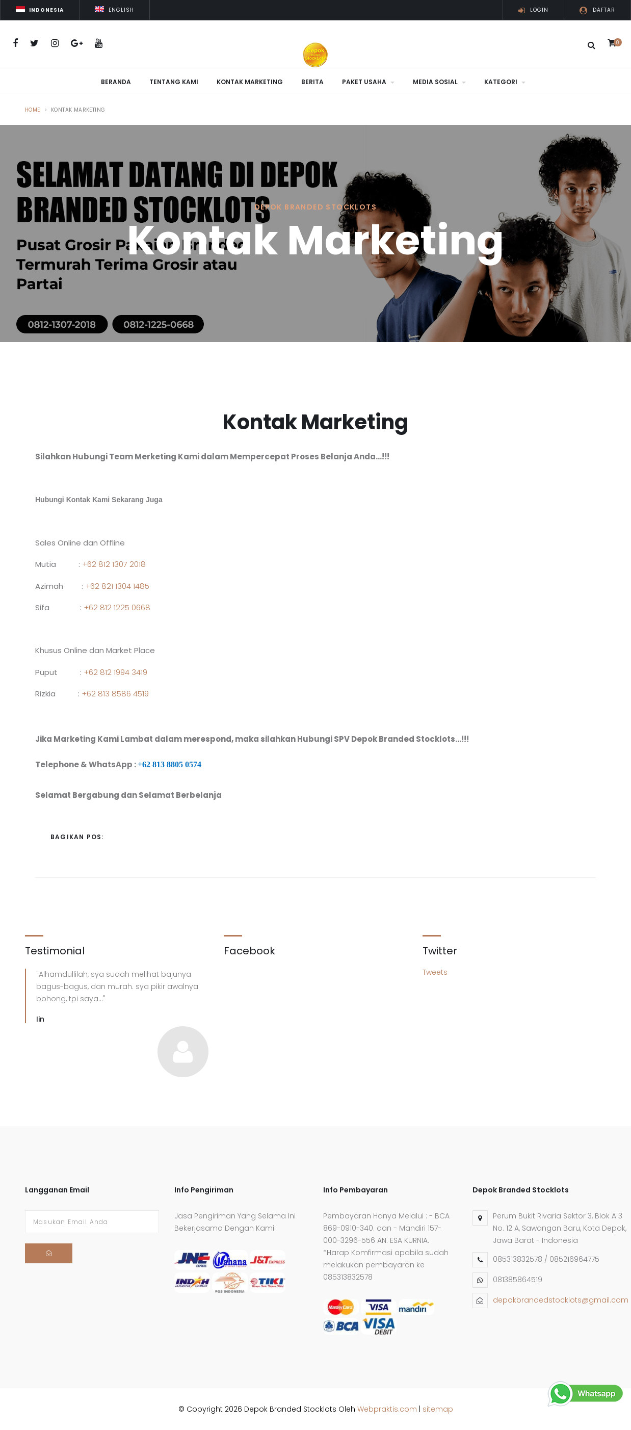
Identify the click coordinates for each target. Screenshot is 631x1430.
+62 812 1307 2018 (114, 563)
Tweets (435, 971)
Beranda (116, 81)
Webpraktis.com (387, 1408)
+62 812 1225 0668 (117, 606)
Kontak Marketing (250, 81)
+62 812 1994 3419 (115, 671)
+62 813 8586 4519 (115, 692)
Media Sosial (439, 81)
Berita (312, 81)
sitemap (438, 1408)
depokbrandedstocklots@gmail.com (560, 1299)
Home (32, 109)
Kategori (504, 81)
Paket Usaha (368, 81)
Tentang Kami (173, 81)
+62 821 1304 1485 (117, 585)
